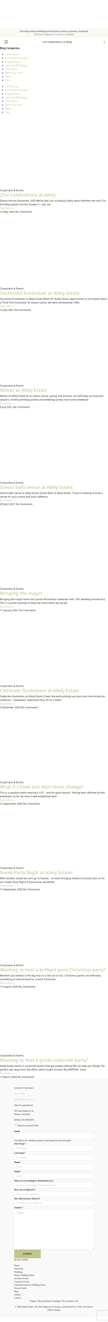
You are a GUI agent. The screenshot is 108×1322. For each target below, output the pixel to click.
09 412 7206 (19, 1094)
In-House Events (21, 1278)
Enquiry (18, 1207)
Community (12, 54)
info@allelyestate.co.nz (24, 1099)
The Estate (18, 1269)
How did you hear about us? (27, 1198)
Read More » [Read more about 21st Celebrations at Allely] (7, 208)
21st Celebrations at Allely (28, 195)
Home (16, 1265)
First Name (20, 1144)
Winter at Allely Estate (23, 390)
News (8, 76)
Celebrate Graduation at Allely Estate (39, 690)
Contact (17, 1298)
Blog (16, 1291)
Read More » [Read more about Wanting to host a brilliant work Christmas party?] (7, 983)
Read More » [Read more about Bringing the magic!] (7, 606)
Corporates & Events (17, 58)
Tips (7, 80)
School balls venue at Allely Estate (36, 487)
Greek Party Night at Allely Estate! (36, 872)
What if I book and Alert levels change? (42, 787)
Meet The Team (14, 72)
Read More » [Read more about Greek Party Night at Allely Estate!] (7, 885)
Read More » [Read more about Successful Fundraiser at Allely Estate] (7, 306)
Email (17, 1131)
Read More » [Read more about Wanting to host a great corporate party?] (7, 1073)
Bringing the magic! (21, 593)
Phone (17, 1162)
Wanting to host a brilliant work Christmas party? (53, 970)
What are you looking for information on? (34, 1181)
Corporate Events (21, 1282)
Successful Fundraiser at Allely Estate (40, 293)
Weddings (18, 1272)
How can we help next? (24, 1190)
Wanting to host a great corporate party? (44, 1060)
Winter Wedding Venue (24, 1275)
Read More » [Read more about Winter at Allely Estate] (7, 403)
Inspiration (11, 69)
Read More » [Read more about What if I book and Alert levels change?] (7, 800)
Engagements (13, 61)
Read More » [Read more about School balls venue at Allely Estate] (7, 500)
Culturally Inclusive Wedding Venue (30, 1285)
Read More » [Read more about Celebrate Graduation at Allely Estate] (7, 703)
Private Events (20, 1288)
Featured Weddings (16, 65)
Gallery (17, 1294)
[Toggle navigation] (6, 42)
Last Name (20, 1153)
